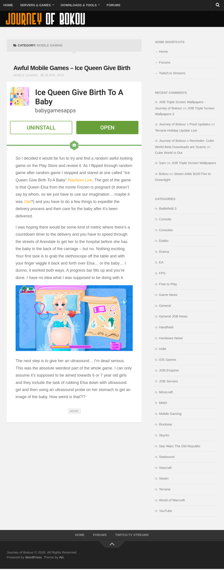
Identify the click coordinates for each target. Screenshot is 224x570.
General (165, 306)
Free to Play (168, 285)
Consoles (166, 231)
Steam (164, 479)
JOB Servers (168, 382)
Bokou (164, 174)
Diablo (164, 241)
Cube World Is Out (168, 153)
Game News (168, 295)
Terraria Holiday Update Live (176, 131)
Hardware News (171, 339)
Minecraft (166, 393)
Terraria (164, 490)
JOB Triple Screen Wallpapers (193, 163)
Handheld (166, 328)
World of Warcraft (172, 501)
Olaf (27, 211)
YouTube (165, 511)
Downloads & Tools (76, 5)
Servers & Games (34, 5)
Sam (162, 163)
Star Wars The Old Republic (179, 447)
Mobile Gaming (26, 85)
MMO (163, 403)
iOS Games (167, 360)
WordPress (33, 558)
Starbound (166, 457)
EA (161, 263)
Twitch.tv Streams (172, 74)
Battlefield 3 (167, 209)
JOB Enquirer (169, 371)
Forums (110, 5)
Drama (164, 252)
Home (7, 5)
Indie (162, 349)
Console (165, 220)
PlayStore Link (81, 190)
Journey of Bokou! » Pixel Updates (184, 125)
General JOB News (173, 317)
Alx (61, 558)
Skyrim (164, 436)
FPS (162, 274)
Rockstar (165, 425)
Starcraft (165, 468)
